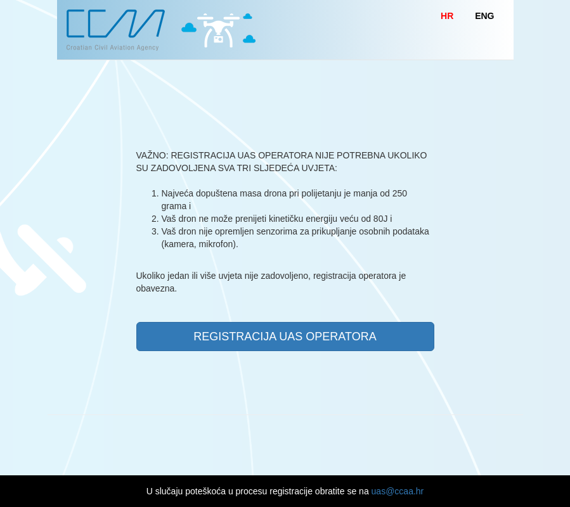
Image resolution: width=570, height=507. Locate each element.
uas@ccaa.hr (398, 491)
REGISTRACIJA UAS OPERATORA (284, 336)
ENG (484, 16)
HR (447, 16)
